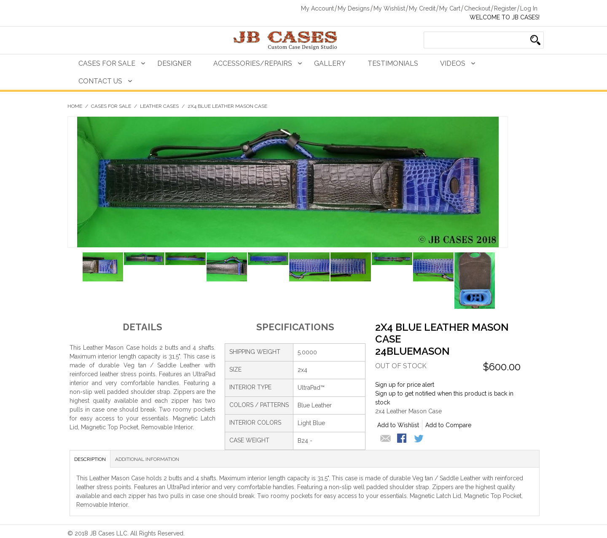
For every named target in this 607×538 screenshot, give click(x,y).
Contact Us (100, 81)
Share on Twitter (419, 439)
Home (74, 106)
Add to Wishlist (398, 425)
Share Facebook (402, 439)
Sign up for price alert (404, 384)
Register (505, 8)
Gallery (330, 63)
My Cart (449, 8)
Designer (174, 63)
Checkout (477, 8)
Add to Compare (448, 425)
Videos (452, 63)
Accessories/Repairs (252, 63)
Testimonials (393, 63)
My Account (317, 8)
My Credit (422, 8)
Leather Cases (159, 106)
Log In (528, 8)
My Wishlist (389, 8)
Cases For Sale (106, 63)
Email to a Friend (385, 439)
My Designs (354, 8)
